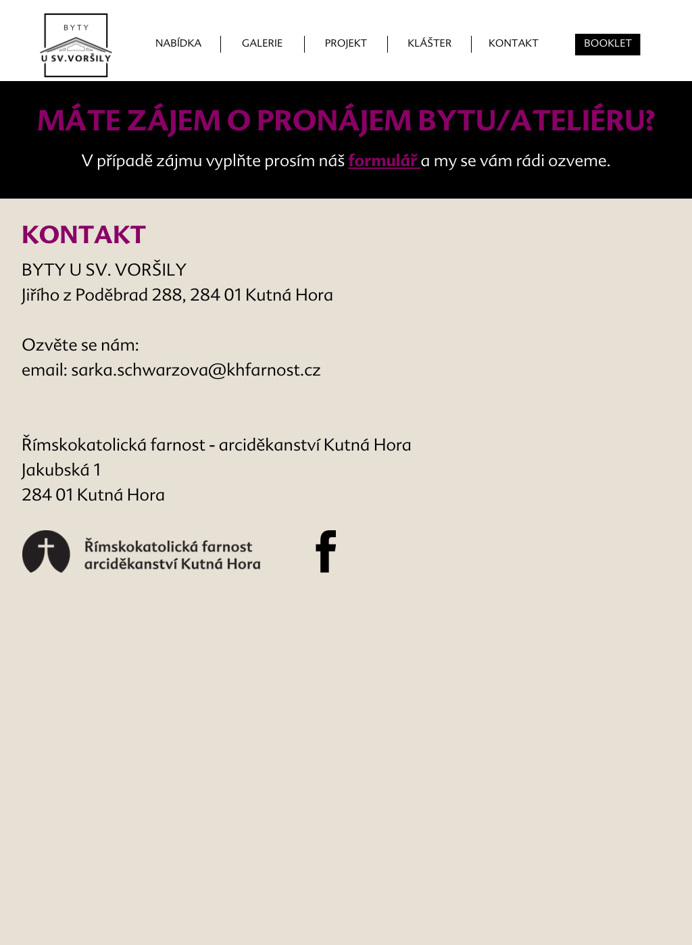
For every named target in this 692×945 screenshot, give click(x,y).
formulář (382, 162)
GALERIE (262, 44)
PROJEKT (346, 44)
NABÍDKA (178, 44)
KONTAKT (514, 44)
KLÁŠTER (429, 44)
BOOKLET (608, 44)
